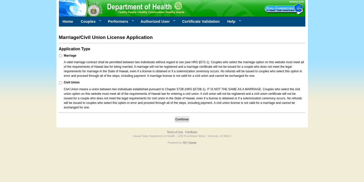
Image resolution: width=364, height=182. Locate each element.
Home (68, 21)
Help (232, 21)
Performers (119, 21)
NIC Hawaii (189, 142)
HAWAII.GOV (296, 1)
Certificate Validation (201, 21)
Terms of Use (175, 131)
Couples (89, 21)
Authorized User (156, 21)
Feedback (191, 131)
